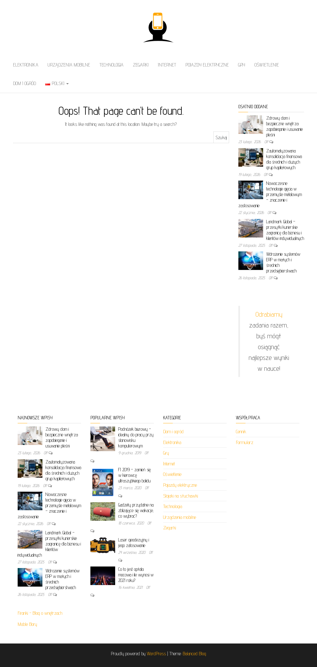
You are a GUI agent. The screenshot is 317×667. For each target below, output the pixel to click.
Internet (167, 65)
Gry (241, 65)
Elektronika (25, 65)
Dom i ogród (24, 83)
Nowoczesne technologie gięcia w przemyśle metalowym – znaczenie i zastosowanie (270, 194)
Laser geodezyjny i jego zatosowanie (133, 542)
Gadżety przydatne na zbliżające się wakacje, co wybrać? (136, 510)
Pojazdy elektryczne (207, 65)
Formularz (244, 442)
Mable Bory (27, 624)
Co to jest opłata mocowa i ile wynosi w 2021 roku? (136, 575)
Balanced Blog (194, 653)
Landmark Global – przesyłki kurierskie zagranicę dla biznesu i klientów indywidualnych (285, 230)
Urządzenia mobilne (69, 65)
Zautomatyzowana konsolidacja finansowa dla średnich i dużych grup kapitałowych (284, 159)
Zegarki (141, 65)
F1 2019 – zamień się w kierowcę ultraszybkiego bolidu (134, 475)
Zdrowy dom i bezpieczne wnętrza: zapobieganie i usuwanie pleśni (284, 126)
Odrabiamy (268, 314)
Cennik (241, 431)
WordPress (156, 653)
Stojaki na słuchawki (180, 496)
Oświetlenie (266, 65)
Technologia (111, 65)
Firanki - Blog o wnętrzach (40, 613)
